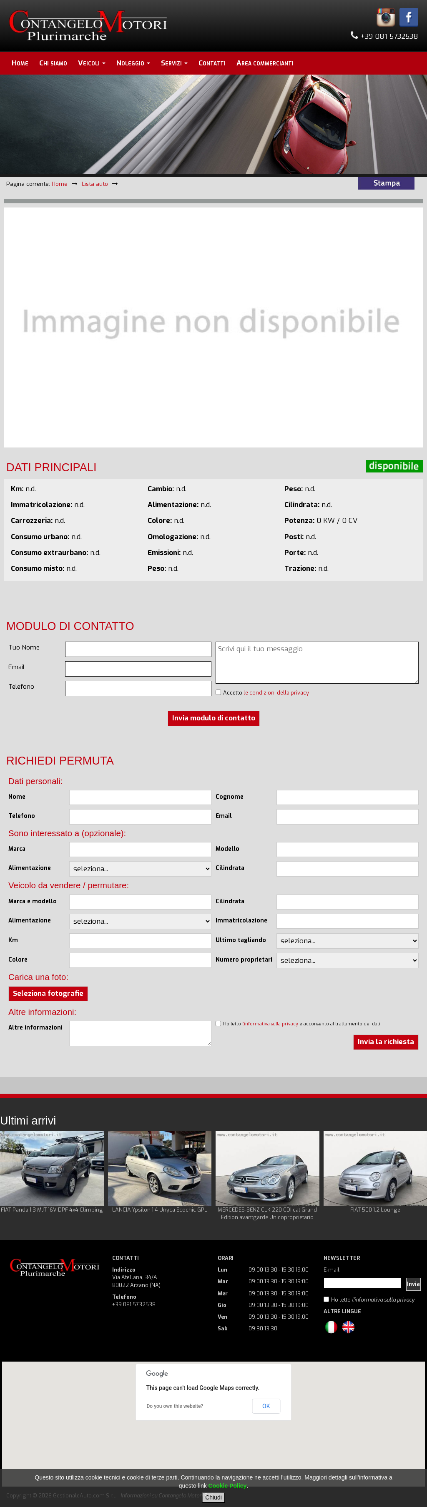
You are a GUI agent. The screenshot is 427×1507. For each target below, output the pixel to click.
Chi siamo (53, 63)
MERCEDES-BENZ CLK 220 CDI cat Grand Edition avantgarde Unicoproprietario (267, 1213)
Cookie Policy (227, 1485)
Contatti (212, 63)
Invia (413, 1283)
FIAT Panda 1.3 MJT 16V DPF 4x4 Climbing (52, 1209)
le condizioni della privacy (276, 692)
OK (266, 1406)
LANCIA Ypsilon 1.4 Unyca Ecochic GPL (159, 1209)
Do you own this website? (175, 1406)
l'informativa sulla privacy (270, 1024)
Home (20, 63)
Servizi (174, 63)
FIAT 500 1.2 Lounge (375, 1209)
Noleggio (133, 63)
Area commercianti (265, 63)
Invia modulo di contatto (213, 718)
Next (416, 1176)
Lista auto (95, 183)
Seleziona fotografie (48, 993)
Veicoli (91, 63)
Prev (11, 1176)
